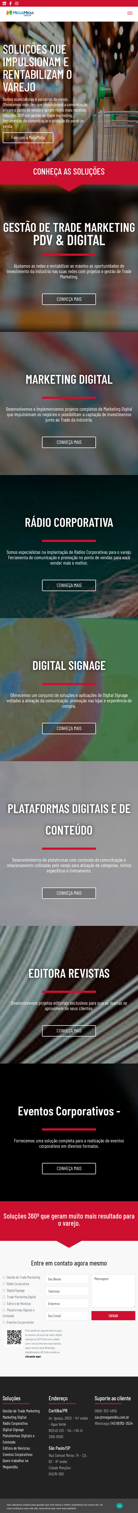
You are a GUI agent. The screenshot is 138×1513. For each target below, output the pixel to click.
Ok (119, 1506)
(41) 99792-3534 (122, 1423)
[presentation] (108, 1336)
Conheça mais (69, 299)
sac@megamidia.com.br (112, 1417)
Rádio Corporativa (15, 1423)
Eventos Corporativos (18, 1454)
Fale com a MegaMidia (28, 137)
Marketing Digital (14, 1417)
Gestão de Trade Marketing (21, 1410)
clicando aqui (33, 1356)
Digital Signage (13, 1429)
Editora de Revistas (16, 1448)
